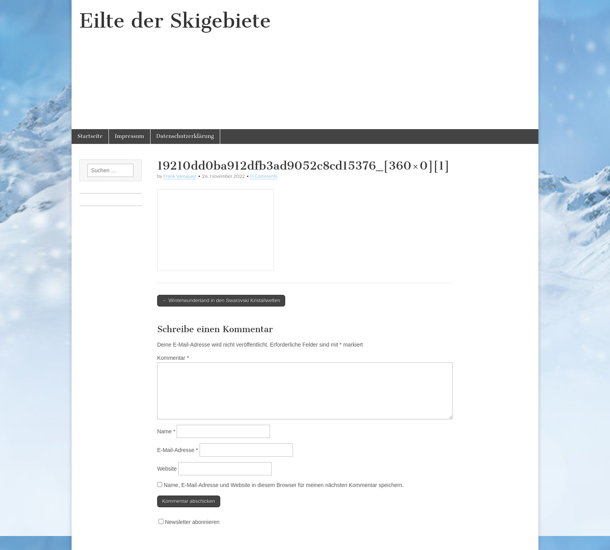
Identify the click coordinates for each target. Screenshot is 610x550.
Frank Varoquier (179, 176)
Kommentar (173, 358)
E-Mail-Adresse (177, 450)
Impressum (129, 136)
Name (166, 431)
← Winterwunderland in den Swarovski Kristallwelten (221, 300)
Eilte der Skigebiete (175, 21)
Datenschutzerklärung (185, 136)
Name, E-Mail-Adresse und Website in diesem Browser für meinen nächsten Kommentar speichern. (284, 485)
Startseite (90, 136)
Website (167, 469)
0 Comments (264, 176)
